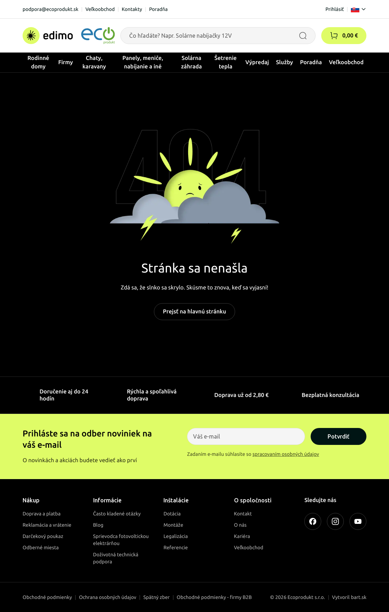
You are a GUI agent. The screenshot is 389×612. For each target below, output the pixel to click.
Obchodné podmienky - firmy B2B (214, 597)
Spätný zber (156, 597)
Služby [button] (284, 62)
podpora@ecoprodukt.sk (50, 9)
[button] (333, 35)
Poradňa (158, 9)
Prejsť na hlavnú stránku (194, 311)
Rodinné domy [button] (38, 62)
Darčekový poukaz (43, 536)
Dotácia (172, 513)
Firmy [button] (65, 62)
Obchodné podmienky (47, 597)
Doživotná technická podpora (115, 558)
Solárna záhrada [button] (191, 62)
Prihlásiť (334, 9)
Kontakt (243, 513)
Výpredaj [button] (257, 62)
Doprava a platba (42, 513)
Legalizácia (175, 536)
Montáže (173, 525)
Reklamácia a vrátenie (47, 525)
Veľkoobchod (100, 9)
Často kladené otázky (117, 513)
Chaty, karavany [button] (94, 62)
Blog (98, 525)
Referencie (175, 547)
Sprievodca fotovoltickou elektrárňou (121, 539)
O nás (240, 525)
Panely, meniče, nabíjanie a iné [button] (142, 62)
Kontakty (132, 9)
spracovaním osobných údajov (285, 454)
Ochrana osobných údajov (107, 597)
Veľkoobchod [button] (346, 62)
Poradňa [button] (311, 62)
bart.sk (358, 597)
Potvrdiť (338, 436)
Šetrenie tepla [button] (226, 62)
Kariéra (242, 536)
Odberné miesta (41, 547)
